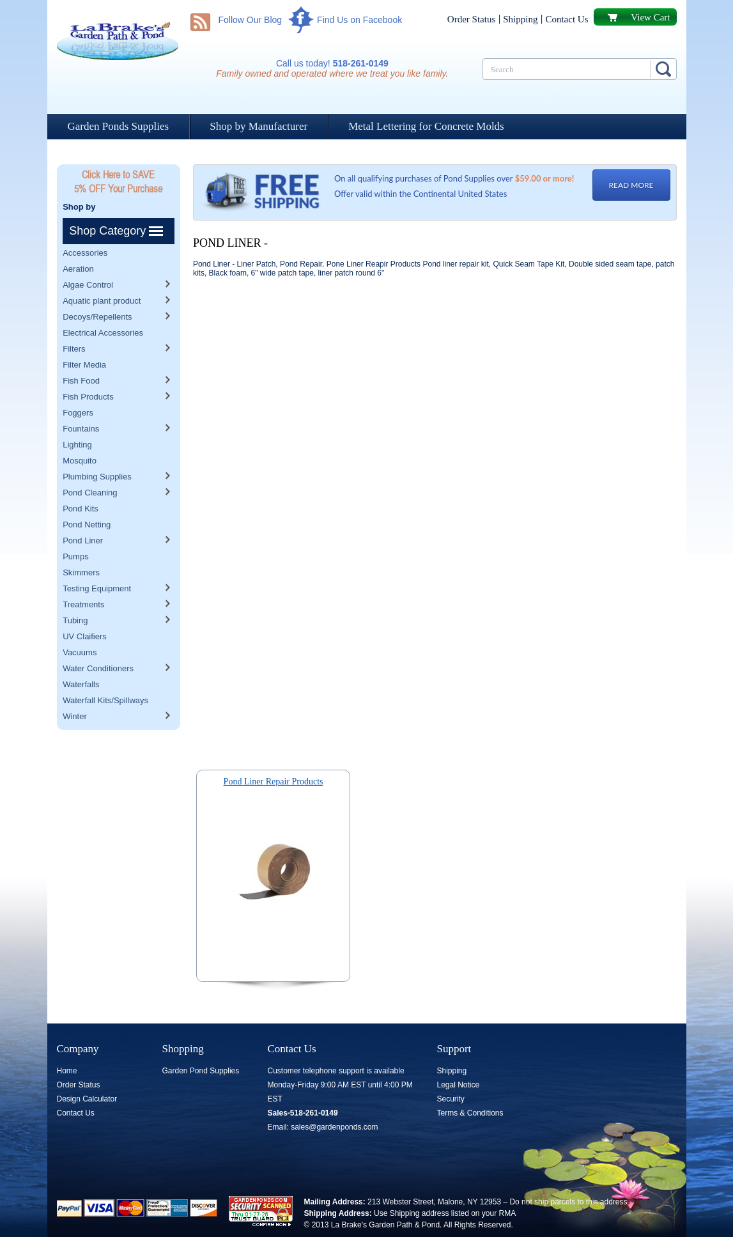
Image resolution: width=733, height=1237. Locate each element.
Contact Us (566, 19)
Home (67, 1070)
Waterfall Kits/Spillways (105, 674)
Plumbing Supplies (97, 450)
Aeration (78, 242)
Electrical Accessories (103, 306)
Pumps (75, 530)
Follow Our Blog (250, 20)
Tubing (75, 594)
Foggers (78, 386)
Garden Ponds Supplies (118, 126)
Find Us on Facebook (359, 20)
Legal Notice (458, 1084)
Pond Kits (80, 482)
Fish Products (88, 370)
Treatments (83, 578)
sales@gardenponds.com (334, 1127)
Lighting (77, 418)
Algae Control (88, 258)
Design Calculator (87, 1098)
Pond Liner (83, 514)
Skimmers (81, 546)
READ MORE (631, 185)
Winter (75, 690)
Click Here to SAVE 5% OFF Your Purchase (118, 181)
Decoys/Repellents (97, 290)
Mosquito (79, 434)
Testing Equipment (97, 562)
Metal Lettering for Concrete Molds (426, 126)
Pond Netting (87, 498)
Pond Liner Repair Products (273, 781)
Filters (74, 322)
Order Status (471, 19)
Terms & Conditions (470, 1113)
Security (451, 1098)
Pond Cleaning (90, 466)
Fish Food (81, 354)
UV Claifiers (85, 610)
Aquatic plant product (102, 274)
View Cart (650, 17)
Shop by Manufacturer (258, 126)
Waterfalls (81, 658)
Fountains (81, 402)
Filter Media (84, 338)
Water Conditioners (98, 642)
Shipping (520, 19)
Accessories (85, 226)
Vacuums (79, 626)
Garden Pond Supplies (201, 1070)
